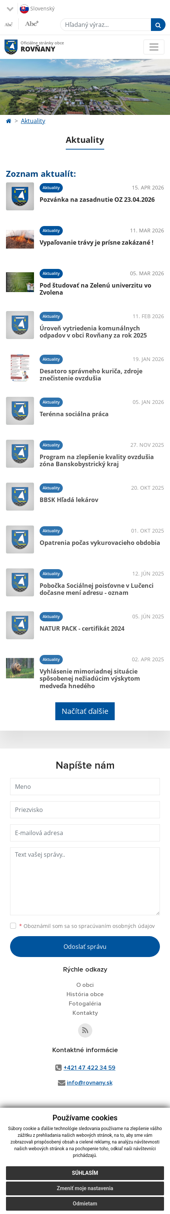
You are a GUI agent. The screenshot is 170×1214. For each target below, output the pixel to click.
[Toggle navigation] (153, 47)
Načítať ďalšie (85, 711)
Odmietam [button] (85, 1204)
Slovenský (37, 8)
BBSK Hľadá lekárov (69, 500)
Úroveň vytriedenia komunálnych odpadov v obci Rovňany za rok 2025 (93, 331)
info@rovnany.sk (89, 1083)
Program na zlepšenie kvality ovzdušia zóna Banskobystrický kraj (97, 460)
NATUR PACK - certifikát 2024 (82, 628)
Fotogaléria (85, 1004)
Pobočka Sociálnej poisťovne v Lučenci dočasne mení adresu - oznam (97, 589)
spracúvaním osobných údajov (116, 925)
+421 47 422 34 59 (89, 1068)
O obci (85, 985)
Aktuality (33, 121)
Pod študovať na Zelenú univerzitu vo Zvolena (95, 289)
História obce (85, 994)
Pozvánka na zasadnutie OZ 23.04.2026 (97, 199)
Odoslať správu (85, 946)
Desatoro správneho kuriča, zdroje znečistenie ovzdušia (91, 374)
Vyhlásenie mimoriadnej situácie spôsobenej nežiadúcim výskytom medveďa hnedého (90, 678)
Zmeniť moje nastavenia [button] (85, 1188)
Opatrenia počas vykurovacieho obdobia (100, 543)
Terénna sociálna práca (74, 414)
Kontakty (85, 1013)
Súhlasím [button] (85, 1173)
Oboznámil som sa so (87, 925)
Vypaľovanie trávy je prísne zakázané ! (97, 242)
